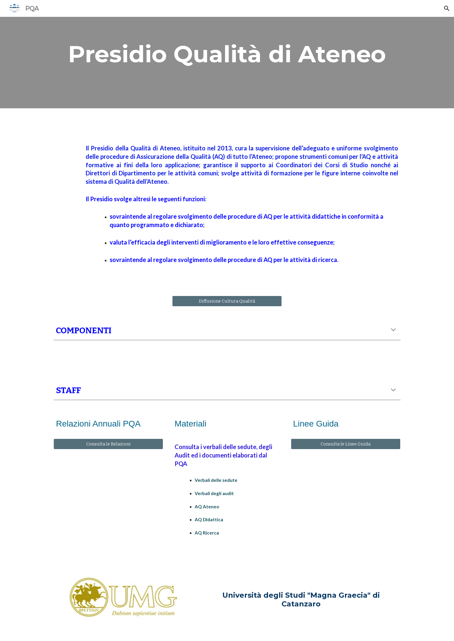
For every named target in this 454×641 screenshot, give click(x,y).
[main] (226, 54)
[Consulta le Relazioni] (108, 444)
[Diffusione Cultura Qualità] (227, 301)
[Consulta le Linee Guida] (345, 444)
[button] (447, 8)
